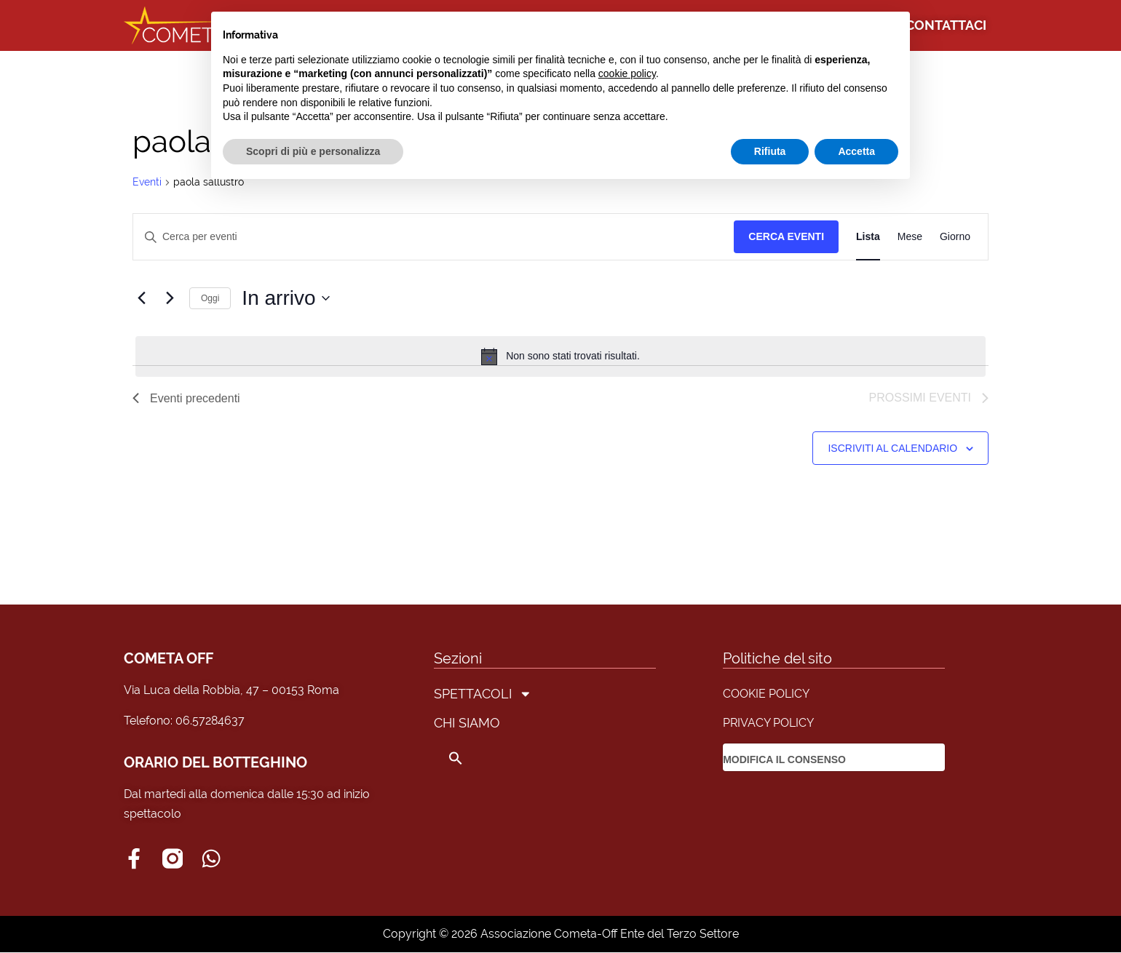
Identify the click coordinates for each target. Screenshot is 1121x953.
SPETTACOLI (483, 694)
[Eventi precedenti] (141, 298)
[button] (483, 758)
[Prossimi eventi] (169, 298)
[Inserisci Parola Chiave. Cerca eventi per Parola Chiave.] (433, 237)
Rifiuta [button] (770, 151)
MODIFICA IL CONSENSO (784, 759)
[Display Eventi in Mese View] (910, 237)
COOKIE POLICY (766, 694)
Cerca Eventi (786, 236)
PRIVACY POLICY (768, 723)
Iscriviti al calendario (892, 448)
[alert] (560, 356)
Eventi (147, 182)
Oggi (210, 298)
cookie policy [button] (627, 73)
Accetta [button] (856, 151)
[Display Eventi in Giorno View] (955, 237)
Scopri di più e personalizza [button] (313, 151)
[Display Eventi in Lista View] (868, 237)
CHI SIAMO (467, 722)
